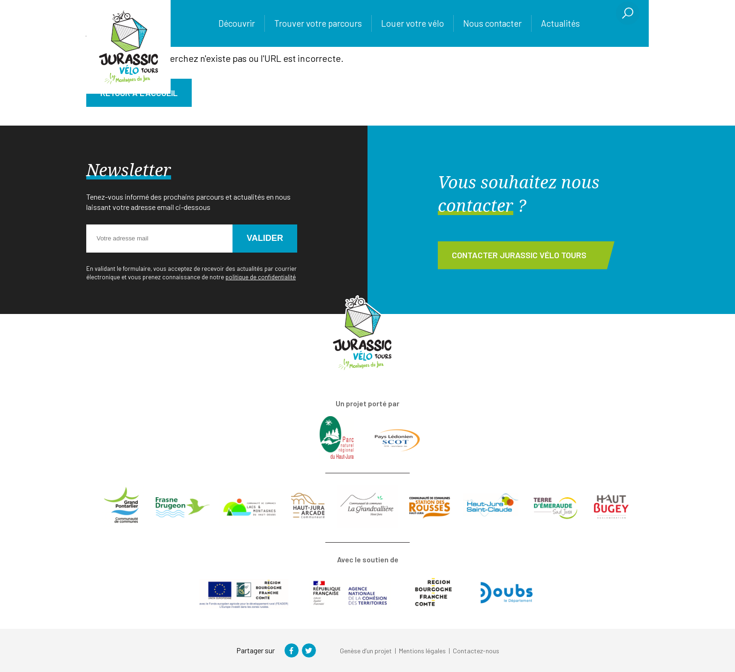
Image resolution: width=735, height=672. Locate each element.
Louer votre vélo (412, 23)
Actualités (560, 23)
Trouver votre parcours (318, 23)
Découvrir (236, 23)
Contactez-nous (476, 651)
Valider (265, 238)
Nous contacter (492, 23)
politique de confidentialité (260, 277)
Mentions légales (422, 651)
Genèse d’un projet (366, 651)
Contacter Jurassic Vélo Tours (519, 255)
